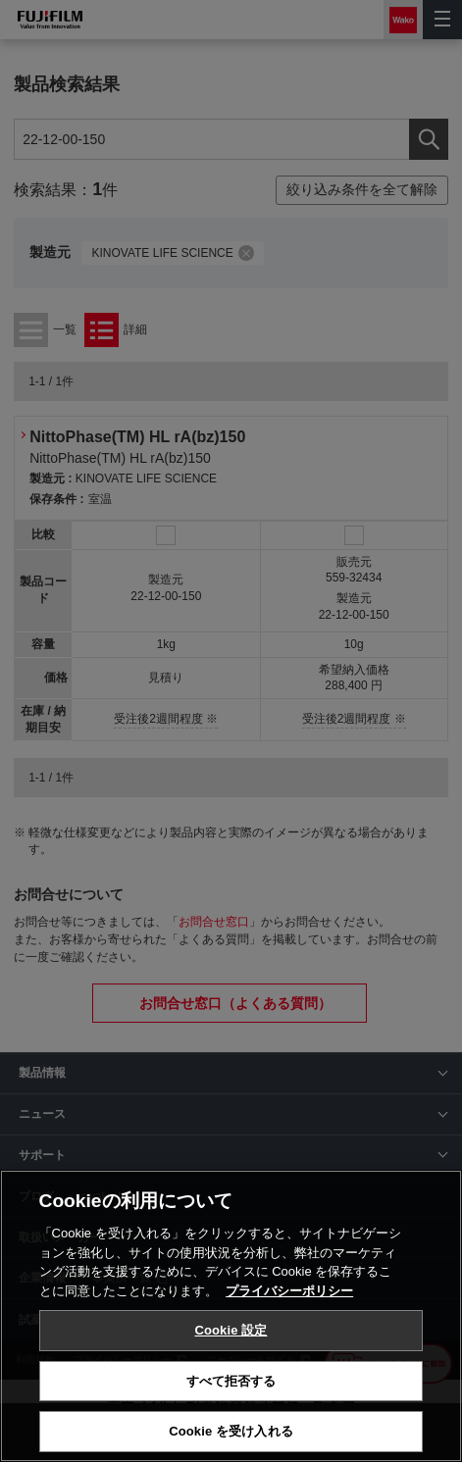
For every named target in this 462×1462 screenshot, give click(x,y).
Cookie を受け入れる (231, 1431)
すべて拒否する (231, 1381)
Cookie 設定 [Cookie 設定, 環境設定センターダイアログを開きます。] (230, 1330)
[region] (231, 1316)
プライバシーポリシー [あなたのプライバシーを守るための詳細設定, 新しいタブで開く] (289, 1291)
